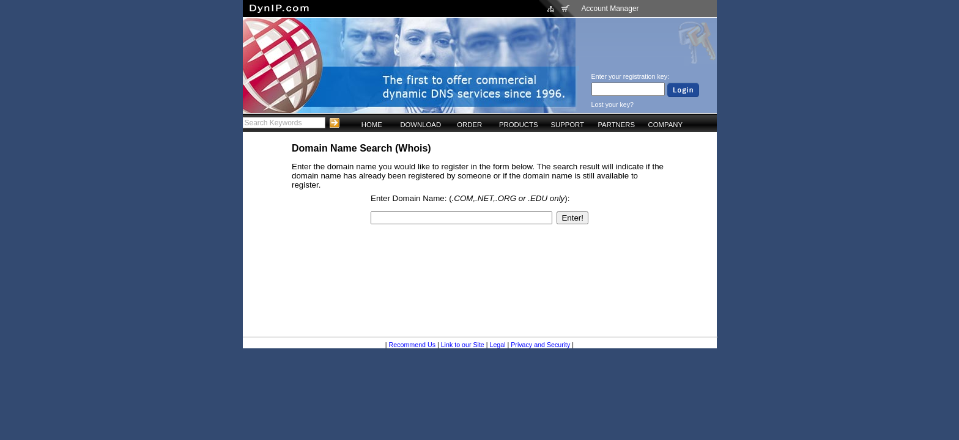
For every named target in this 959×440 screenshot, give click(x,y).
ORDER (469, 124)
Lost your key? (612, 104)
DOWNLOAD (420, 124)
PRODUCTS (518, 124)
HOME (371, 124)
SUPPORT (567, 124)
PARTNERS (616, 124)
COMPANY (665, 124)
